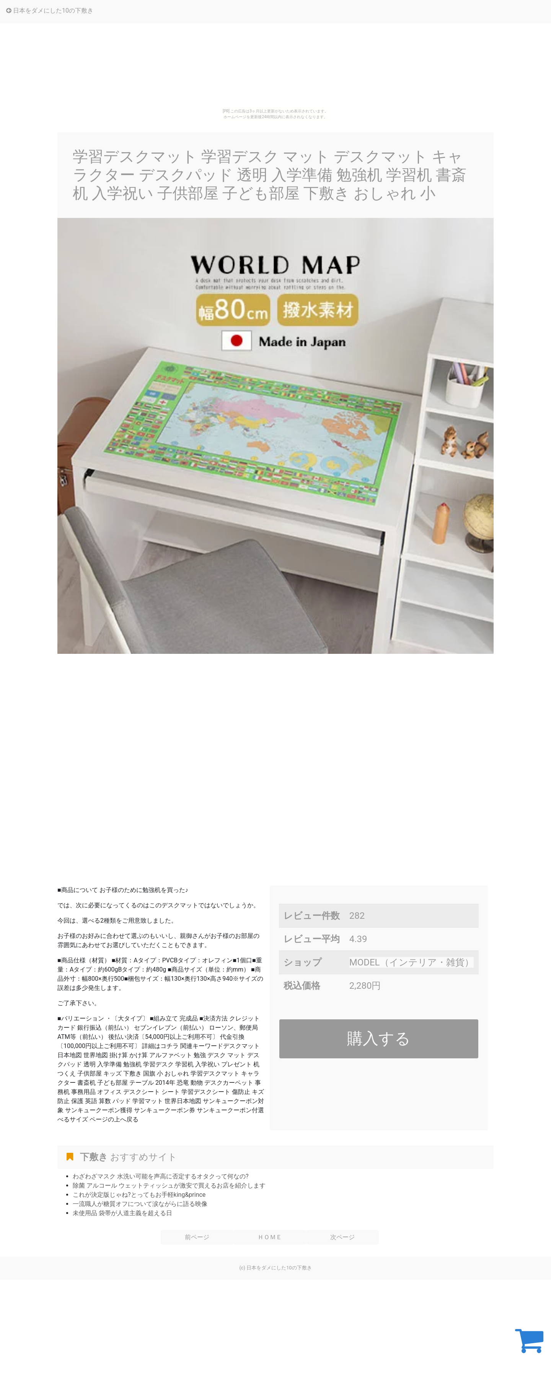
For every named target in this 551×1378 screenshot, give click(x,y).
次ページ (342, 1237)
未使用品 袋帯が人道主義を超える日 (122, 1213)
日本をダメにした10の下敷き (49, 10)
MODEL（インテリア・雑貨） (411, 962)
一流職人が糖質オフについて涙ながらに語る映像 (140, 1203)
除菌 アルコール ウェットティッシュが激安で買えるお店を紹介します (169, 1185)
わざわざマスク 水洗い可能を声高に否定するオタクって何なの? (161, 1176)
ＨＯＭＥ (270, 1237)
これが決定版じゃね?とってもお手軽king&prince (139, 1194)
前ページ (197, 1237)
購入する (379, 1038)
